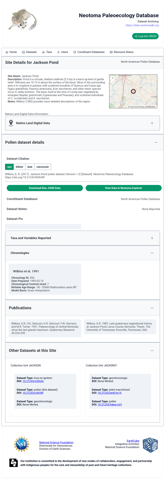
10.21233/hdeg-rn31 (110, 404)
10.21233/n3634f (33, 392)
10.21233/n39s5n (33, 381)
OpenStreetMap (137, 107)
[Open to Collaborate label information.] (13, 463)
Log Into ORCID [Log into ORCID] (145, 36)
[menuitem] (11, 52)
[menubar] (70, 52)
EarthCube (133, 440)
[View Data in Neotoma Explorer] (124, 188)
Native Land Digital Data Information (26, 114)
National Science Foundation (56, 442)
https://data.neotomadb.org (142, 25)
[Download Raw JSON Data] (45, 188)
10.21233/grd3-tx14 (109, 392)
